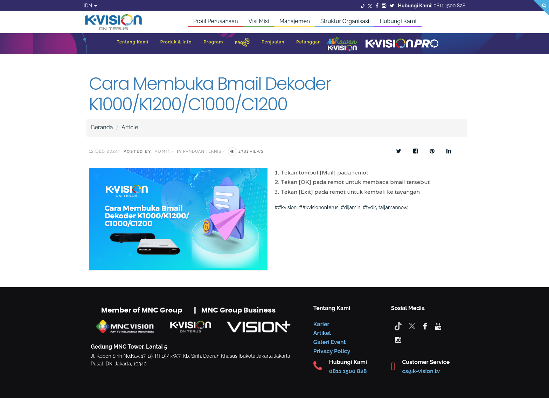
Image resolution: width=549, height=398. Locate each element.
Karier (321, 324)
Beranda (102, 127)
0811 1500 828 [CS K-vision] (348, 371)
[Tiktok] (398, 325)
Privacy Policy (331, 351)
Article (129, 127)
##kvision (285, 207)
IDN (90, 5)
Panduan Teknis (202, 151)
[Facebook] (377, 5)
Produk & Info (176, 42)
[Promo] (242, 44)
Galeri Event (329, 342)
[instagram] (398, 339)
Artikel (322, 333)
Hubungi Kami (398, 21)
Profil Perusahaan (215, 21)
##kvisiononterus (318, 207)
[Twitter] (362, 5)
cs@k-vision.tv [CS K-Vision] (421, 371)
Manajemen (294, 21)
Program (213, 42)
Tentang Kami (132, 42)
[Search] (541, 8)
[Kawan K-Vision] (342, 44)
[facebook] (425, 325)
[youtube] (438, 325)
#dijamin (350, 207)
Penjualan (273, 42)
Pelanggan (308, 42)
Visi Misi (259, 21)
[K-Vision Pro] (402, 44)
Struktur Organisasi (344, 21)
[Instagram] (384, 5)
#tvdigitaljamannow (385, 207)
